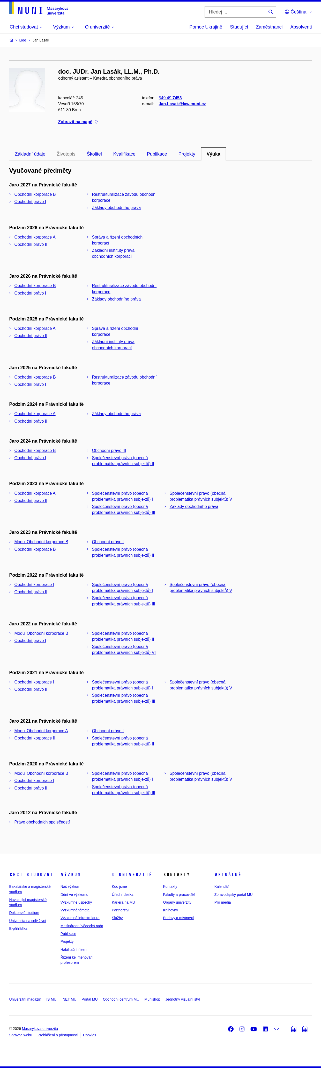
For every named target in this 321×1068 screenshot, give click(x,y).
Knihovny (170, 910)
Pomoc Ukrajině (205, 27)
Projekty (186, 154)
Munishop (152, 999)
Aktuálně (227, 874)
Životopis (66, 154)
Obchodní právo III (109, 450)
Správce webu (20, 1035)
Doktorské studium (24, 913)
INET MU (69, 999)
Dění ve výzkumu (74, 894)
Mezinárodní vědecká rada (82, 926)
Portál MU (89, 999)
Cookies (89, 1035)
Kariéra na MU (123, 902)
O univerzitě (132, 874)
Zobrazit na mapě (78, 122)
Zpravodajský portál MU (233, 894)
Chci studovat (31, 874)
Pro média (222, 902)
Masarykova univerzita (40, 1029)
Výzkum (71, 874)
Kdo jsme (119, 886)
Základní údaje (30, 154)
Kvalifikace (124, 154)
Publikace (157, 154)
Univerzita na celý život (27, 921)
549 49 (170, 98)
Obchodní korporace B (35, 194)
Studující (239, 27)
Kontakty (170, 886)
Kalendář (221, 886)
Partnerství (120, 910)
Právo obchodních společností (42, 822)
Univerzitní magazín (25, 999)
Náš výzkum (70, 886)
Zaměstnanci (269, 27)
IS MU (51, 999)
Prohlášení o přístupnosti (58, 1035)
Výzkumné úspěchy (76, 902)
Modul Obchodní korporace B (41, 542)
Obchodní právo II (30, 244)
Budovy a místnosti (178, 918)
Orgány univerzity (177, 902)
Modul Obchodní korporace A (41, 731)
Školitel (94, 154)
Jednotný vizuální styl (182, 999)
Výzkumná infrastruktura (80, 918)
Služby (117, 918)
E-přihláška (18, 928)
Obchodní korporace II (34, 738)
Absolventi (301, 27)
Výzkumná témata (75, 910)
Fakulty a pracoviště (179, 894)
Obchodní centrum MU (121, 999)
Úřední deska (122, 894)
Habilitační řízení (74, 949)
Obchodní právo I (30, 201)
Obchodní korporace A (35, 237)
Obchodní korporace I (34, 584)
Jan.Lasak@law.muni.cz (182, 104)
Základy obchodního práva (116, 207)
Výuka (213, 154)
